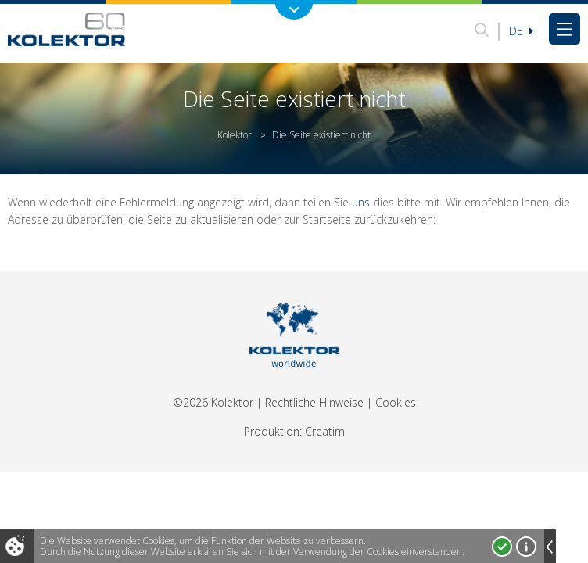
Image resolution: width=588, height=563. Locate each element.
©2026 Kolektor (213, 402)
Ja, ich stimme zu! (502, 546)
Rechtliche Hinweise (314, 402)
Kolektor (234, 135)
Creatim (325, 431)
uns (361, 202)
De (521, 30)
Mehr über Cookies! (526, 546)
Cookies (395, 402)
